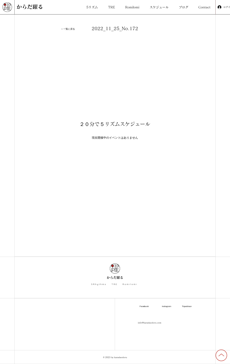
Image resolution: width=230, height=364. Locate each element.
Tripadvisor (187, 306)
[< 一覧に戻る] (69, 29)
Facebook (144, 306)
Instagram (166, 306)
